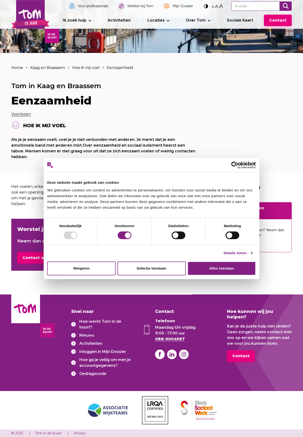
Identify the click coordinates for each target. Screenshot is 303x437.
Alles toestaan (221, 268)
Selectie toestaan (151, 268)
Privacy (80, 433)
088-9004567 (170, 339)
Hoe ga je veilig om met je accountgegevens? (105, 362)
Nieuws (86, 335)
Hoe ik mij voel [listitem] (85, 67)
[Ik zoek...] (255, 6)
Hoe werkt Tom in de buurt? (100, 324)
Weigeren (81, 268)
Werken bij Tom (140, 6)
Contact (277, 20)
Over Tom (196, 20)
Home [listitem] (17, 67)
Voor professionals (93, 6)
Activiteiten (119, 20)
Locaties (156, 20)
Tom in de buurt (48, 433)
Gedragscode (92, 373)
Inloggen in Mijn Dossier (102, 351)
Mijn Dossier (183, 6)
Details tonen (235, 253)
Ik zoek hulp (75, 20)
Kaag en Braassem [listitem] (47, 67)
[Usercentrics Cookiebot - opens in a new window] (235, 165)
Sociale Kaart (240, 20)
